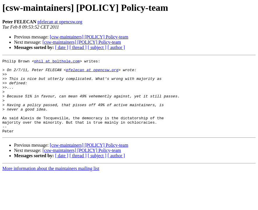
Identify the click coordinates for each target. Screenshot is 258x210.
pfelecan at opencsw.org (60, 21)
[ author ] (116, 47)
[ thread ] (78, 47)
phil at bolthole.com (57, 61)
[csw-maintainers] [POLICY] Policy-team (89, 36)
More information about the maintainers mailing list (50, 183)
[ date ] (61, 47)
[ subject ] (97, 47)
